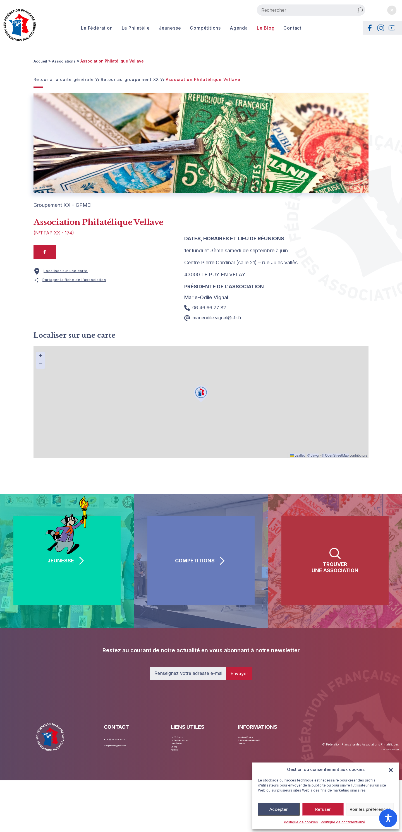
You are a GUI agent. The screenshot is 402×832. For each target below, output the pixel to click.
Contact (282, 28)
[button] (391, 769)
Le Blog (256, 28)
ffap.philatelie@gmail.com (127, 744)
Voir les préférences (370, 809)
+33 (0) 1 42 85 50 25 (123, 738)
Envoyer (239, 673)
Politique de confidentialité (343, 822)
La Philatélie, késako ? (191, 744)
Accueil (41, 61)
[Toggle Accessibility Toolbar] (388, 818)
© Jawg (313, 455)
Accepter (278, 809)
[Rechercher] (360, 10)
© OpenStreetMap (335, 455)
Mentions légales (253, 738)
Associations (65, 61)
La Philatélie (126, 28)
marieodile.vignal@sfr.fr (215, 317)
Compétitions (195, 28)
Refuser (323, 809)
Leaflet (297, 455)
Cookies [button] (245, 751)
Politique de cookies (301, 822)
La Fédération (86, 28)
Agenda (229, 28)
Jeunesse (160, 28)
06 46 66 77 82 (206, 307)
